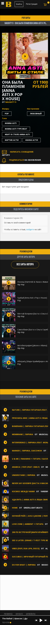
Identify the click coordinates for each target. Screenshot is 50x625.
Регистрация (31, 4)
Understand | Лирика (23, 475)
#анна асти (31, 140)
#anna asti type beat (16, 129)
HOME (15, 507)
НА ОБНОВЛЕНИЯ (21, 160)
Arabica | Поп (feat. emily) (26, 467)
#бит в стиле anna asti (17, 134)
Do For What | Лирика (24, 565)
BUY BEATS (19, 614)
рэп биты (26, 18)
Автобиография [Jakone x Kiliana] (32, 345)
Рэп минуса (8, 614)
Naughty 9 (10, 102)
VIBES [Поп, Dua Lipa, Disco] (25, 548)
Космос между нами (23, 491)
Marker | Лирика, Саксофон (27, 450)
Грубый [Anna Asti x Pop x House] (32, 297)
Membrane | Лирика (22, 434)
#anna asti (11, 123)
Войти (19, 4)
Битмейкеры (30, 614)
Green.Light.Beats (33, 507)
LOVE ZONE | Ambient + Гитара (27, 524)
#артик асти (12, 140)
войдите (30, 229)
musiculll (44, 434)
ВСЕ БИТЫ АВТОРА (25, 264)
